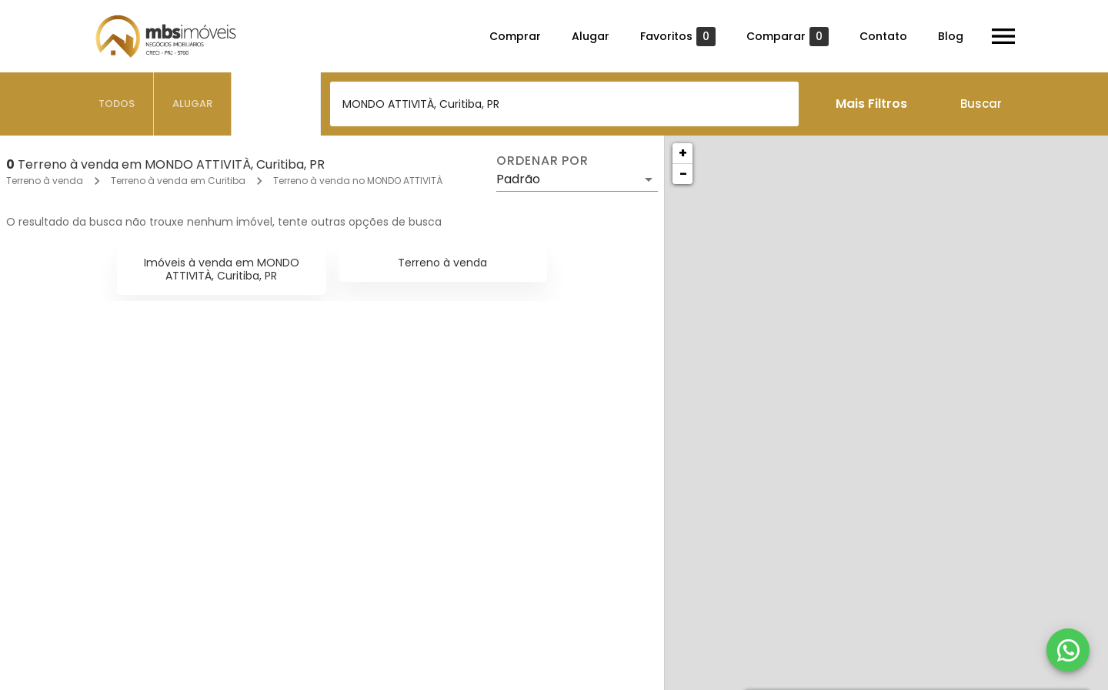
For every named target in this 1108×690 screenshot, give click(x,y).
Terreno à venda (44, 180)
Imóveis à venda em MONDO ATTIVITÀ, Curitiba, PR (221, 269)
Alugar (590, 36)
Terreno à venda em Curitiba (178, 180)
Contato (883, 36)
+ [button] (683, 152)
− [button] (683, 173)
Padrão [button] (518, 179)
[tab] (117, 104)
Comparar (787, 36)
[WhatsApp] (1068, 650)
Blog (950, 36)
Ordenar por (542, 161)
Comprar (515, 36)
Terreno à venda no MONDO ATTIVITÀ (357, 180)
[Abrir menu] (1003, 36)
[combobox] (564, 104)
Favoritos (678, 36)
